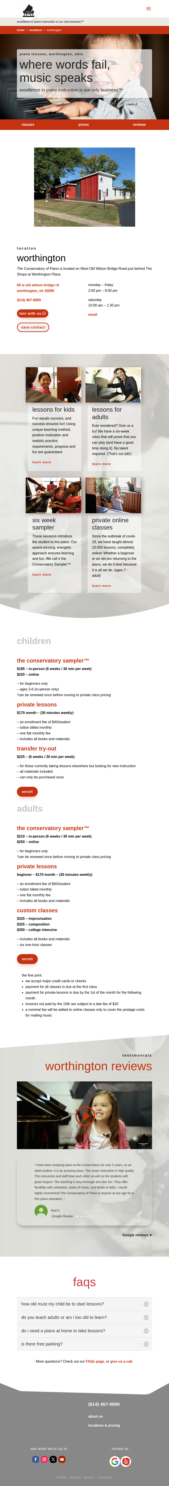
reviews (139, 124)
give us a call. (121, 1361)
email (92, 314)
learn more (41, 462)
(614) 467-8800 (29, 300)
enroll (27, 792)
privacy (89, 1477)
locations (35, 30)
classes (28, 124)
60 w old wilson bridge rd (38, 285)
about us (95, 1416)
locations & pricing (104, 1425)
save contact (33, 327)
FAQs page (95, 1361)
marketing (105, 1477)
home (21, 30)
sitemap (75, 1477)
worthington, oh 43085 (35, 291)
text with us (30, 313)
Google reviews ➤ (137, 1235)
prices (83, 124)
